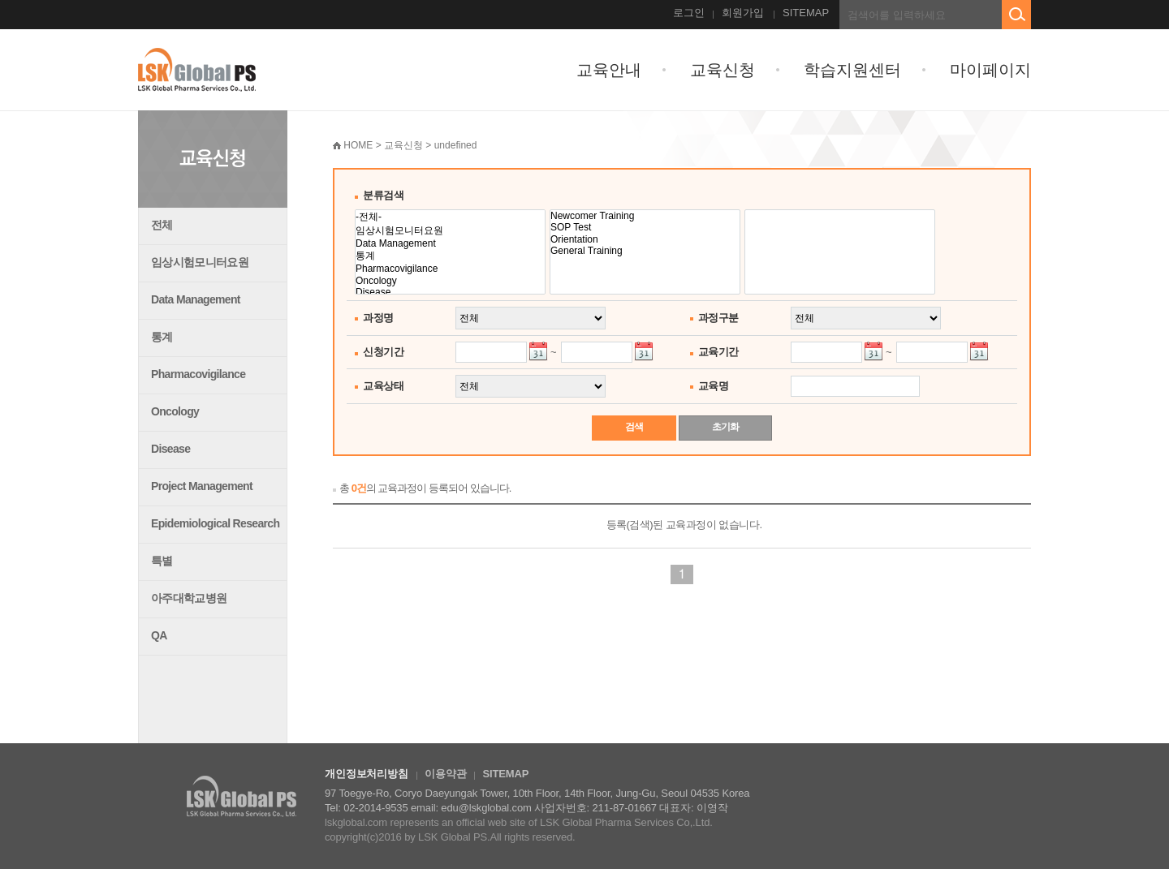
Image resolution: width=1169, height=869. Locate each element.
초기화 (725, 426)
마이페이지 (990, 70)
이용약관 (445, 774)
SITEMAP (806, 12)
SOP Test (645, 227)
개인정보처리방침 (366, 774)
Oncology (175, 411)
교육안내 (608, 70)
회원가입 (743, 12)
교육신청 (722, 70)
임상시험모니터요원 (199, 262)
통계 (162, 336)
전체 (162, 224)
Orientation (645, 239)
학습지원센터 (852, 70)
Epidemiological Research (215, 523)
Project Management (201, 486)
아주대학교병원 (188, 598)
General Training (645, 250)
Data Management (195, 299)
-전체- (450, 217)
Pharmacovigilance (198, 374)
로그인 (689, 12)
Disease (170, 448)
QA (159, 635)
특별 (162, 560)
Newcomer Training (645, 216)
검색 (634, 426)
